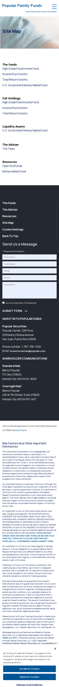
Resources (9, 216)
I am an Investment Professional (20, 302)
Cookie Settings (12, 229)
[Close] (55, 649)
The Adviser (10, 209)
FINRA (5, 637)
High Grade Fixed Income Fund (20, 68)
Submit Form (12, 311)
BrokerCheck (20, 430)
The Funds (9, 203)
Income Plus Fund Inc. (15, 74)
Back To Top (10, 236)
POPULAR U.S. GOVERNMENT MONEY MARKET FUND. (28, 541)
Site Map (8, 223)
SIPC (15, 637)
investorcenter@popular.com (27, 351)
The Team (8, 149)
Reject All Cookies (29, 678)
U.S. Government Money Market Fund (24, 85)
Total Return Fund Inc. (15, 79)
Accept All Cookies (29, 669)
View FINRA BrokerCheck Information (41, 11)
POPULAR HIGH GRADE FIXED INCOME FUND (26, 534)
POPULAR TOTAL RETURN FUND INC (30, 538)
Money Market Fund (14, 171)
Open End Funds (12, 166)
